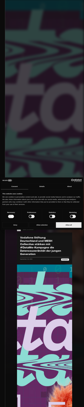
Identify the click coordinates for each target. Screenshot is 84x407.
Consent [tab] (14, 186)
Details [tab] (42, 186)
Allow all (69, 225)
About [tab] (69, 186)
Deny (15, 225)
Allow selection (42, 225)
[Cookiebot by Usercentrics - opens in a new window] (73, 180)
